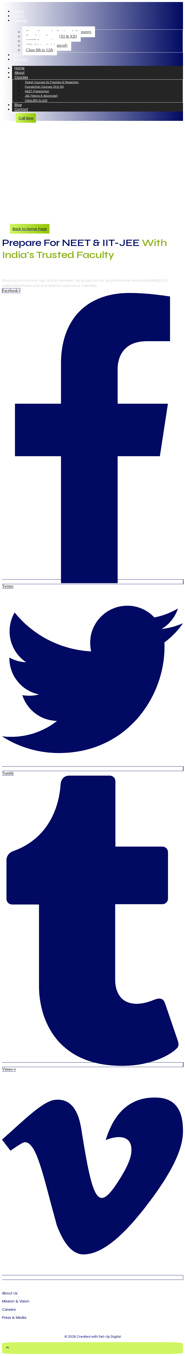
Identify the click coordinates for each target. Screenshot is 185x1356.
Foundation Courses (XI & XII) (44, 86)
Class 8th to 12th (39, 50)
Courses (20, 20)
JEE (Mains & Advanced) (41, 95)
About (19, 16)
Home (19, 11)
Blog (17, 55)
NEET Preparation (37, 91)
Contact (20, 59)
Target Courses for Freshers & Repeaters (52, 82)
